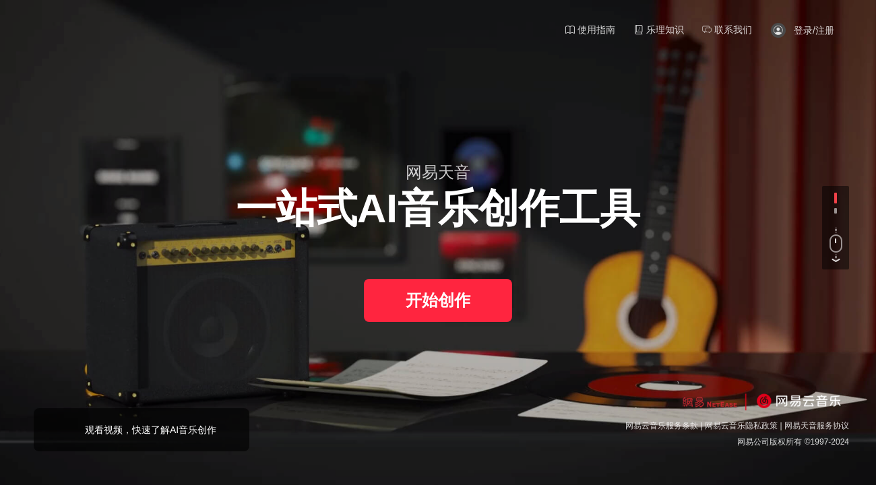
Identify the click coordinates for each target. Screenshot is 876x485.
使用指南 (590, 29)
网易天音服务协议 (816, 425)
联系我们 (727, 29)
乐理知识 (659, 29)
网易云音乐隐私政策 (741, 425)
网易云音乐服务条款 (661, 425)
